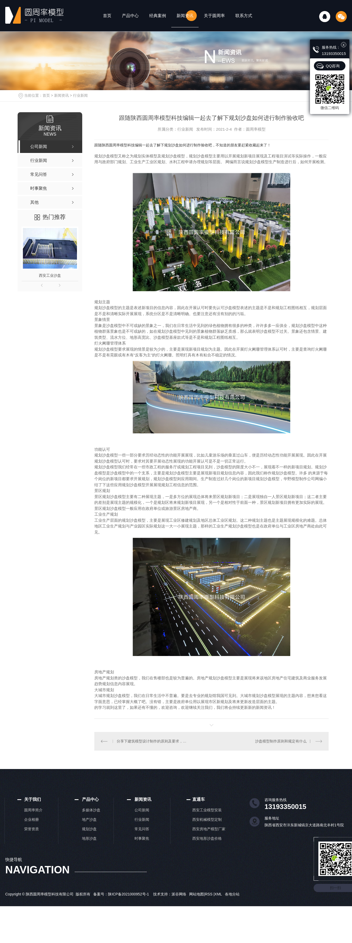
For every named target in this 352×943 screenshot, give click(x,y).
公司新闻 (141, 810)
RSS (209, 894)
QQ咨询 (333, 66)
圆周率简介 (33, 810)
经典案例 (157, 15)
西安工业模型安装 (207, 810)
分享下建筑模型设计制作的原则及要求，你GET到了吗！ (152, 741)
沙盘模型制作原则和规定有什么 (281, 741)
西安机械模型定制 (207, 819)
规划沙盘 (89, 829)
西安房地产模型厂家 (208, 829)
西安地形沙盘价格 (207, 838)
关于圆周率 (214, 15)
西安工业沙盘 (50, 275)
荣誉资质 (31, 829)
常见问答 (141, 829)
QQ (324, 16)
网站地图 (196, 894)
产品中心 (130, 15)
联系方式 (243, 15)
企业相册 (31, 819)
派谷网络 (179, 894)
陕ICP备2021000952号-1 (128, 894)
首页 (107, 15)
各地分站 (232, 894)
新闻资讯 (185, 15)
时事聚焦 (141, 838)
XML (218, 894)
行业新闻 (80, 95)
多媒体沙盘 (91, 810)
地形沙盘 (89, 838)
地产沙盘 (89, 819)
